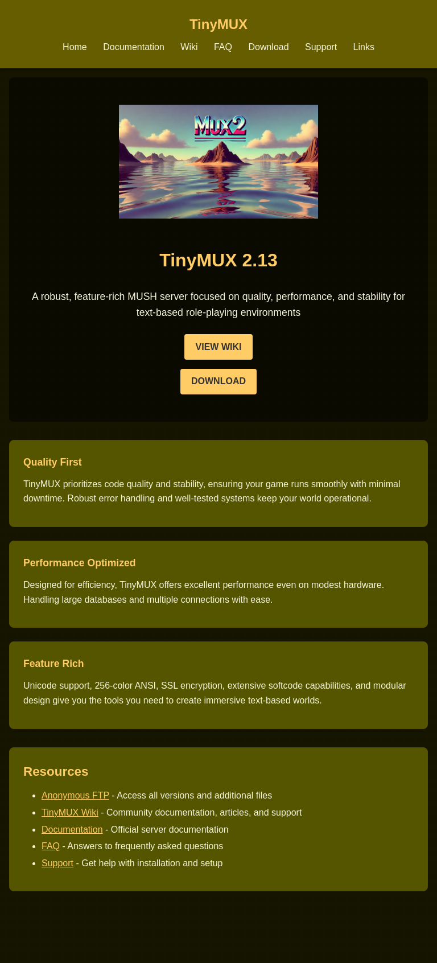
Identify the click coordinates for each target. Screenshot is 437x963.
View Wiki (219, 347)
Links (363, 47)
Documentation (133, 47)
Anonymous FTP (75, 795)
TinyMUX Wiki (70, 812)
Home (75, 47)
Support (321, 47)
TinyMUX (218, 24)
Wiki (188, 47)
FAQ (223, 47)
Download (268, 47)
